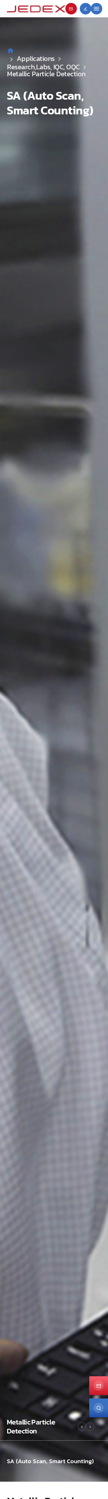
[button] (82, 1426)
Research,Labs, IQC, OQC (43, 67)
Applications (40, 58)
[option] (54, 741)
